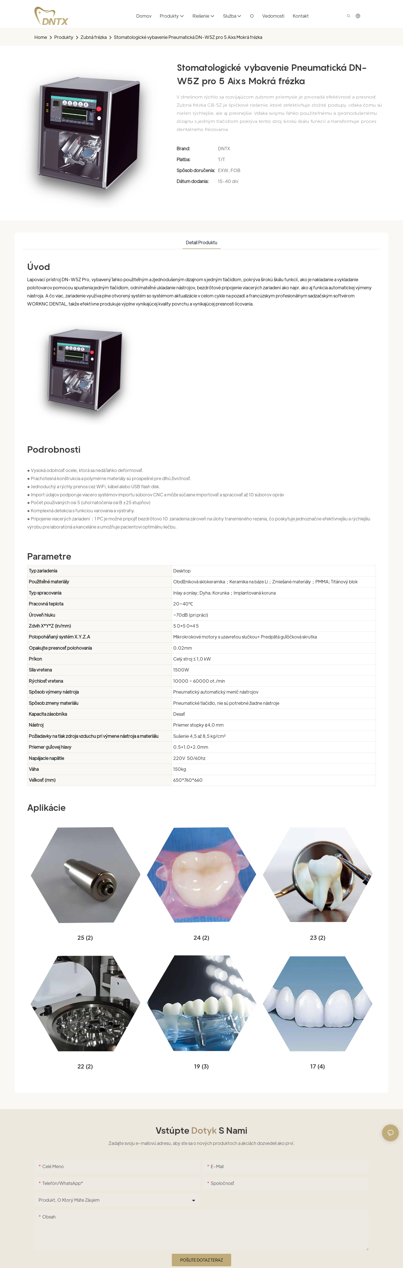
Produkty (63, 37)
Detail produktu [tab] (201, 242)
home (40, 37)
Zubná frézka (94, 37)
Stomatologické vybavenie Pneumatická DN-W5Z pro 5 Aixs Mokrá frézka (188, 37)
